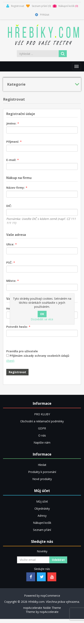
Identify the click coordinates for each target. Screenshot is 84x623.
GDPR (42, 428)
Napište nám (42, 442)
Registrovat (17, 372)
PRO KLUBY (42, 414)
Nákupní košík (42, 523)
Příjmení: (12, 142)
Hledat (42, 465)
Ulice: (10, 244)
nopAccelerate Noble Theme (42, 608)
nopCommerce (50, 595)
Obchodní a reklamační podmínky (42, 421)
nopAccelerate (49, 612)
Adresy (42, 516)
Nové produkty (42, 479)
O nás (42, 435)
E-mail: (11, 160)
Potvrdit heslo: (17, 327)
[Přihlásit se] (33, 559)
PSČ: (9, 262)
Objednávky (42, 508)
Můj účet (42, 501)
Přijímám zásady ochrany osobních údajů (39, 356)
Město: (11, 281)
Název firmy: (15, 188)
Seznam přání (42, 530)
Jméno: (11, 123)
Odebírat (58, 560)
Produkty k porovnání (42, 472)
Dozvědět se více (42, 319)
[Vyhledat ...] (38, 53)
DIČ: (9, 206)
